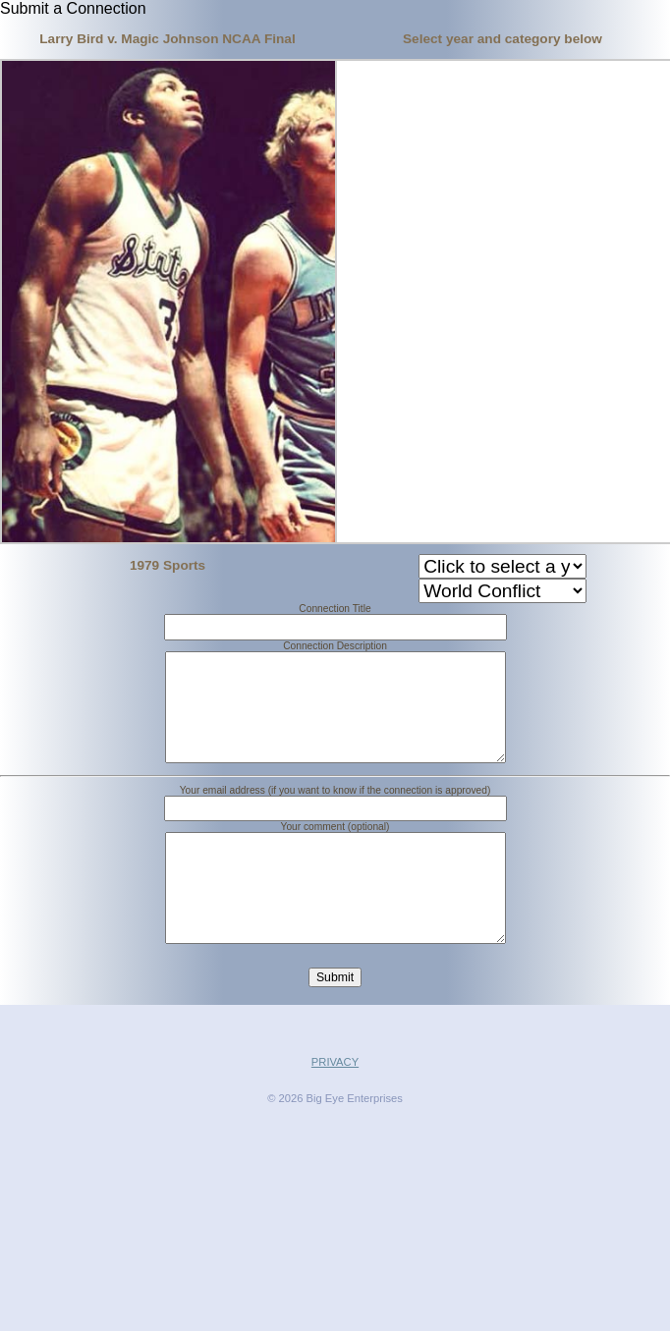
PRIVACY (335, 1109)
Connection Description (335, 645)
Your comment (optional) (335, 850)
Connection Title (334, 608)
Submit (335, 1024)
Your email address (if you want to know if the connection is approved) (335, 813)
